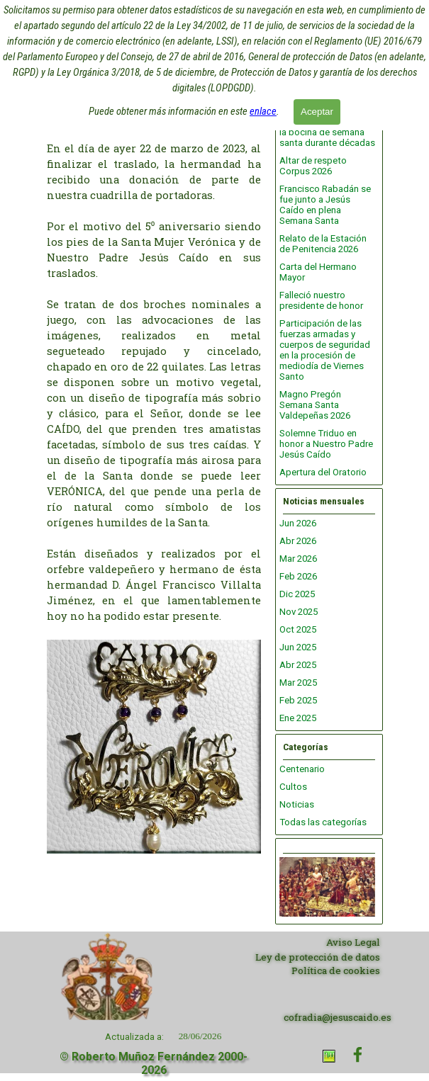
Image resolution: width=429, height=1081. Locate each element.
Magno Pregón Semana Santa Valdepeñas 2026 (314, 405)
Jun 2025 (297, 647)
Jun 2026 (297, 523)
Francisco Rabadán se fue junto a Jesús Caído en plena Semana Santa (325, 204)
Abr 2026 (297, 541)
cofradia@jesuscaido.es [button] (337, 1017)
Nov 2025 (298, 611)
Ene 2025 (297, 718)
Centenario (302, 769)
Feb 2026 (298, 576)
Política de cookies (335, 970)
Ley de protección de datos (317, 957)
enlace (263, 106)
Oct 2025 (297, 629)
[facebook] (358, 1054)
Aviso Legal (353, 942)
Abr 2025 (297, 665)
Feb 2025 (298, 700)
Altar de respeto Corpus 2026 (313, 165)
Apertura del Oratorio (323, 472)
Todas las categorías (323, 822)
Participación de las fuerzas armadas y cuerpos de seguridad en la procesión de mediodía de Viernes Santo (324, 350)
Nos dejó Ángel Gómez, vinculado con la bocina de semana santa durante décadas (327, 127)
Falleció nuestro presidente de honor (321, 300)
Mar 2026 (298, 558)
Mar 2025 (298, 682)
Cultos (293, 786)
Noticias (296, 804)
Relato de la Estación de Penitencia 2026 (323, 243)
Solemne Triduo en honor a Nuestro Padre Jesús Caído (326, 444)
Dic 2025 (297, 594)
